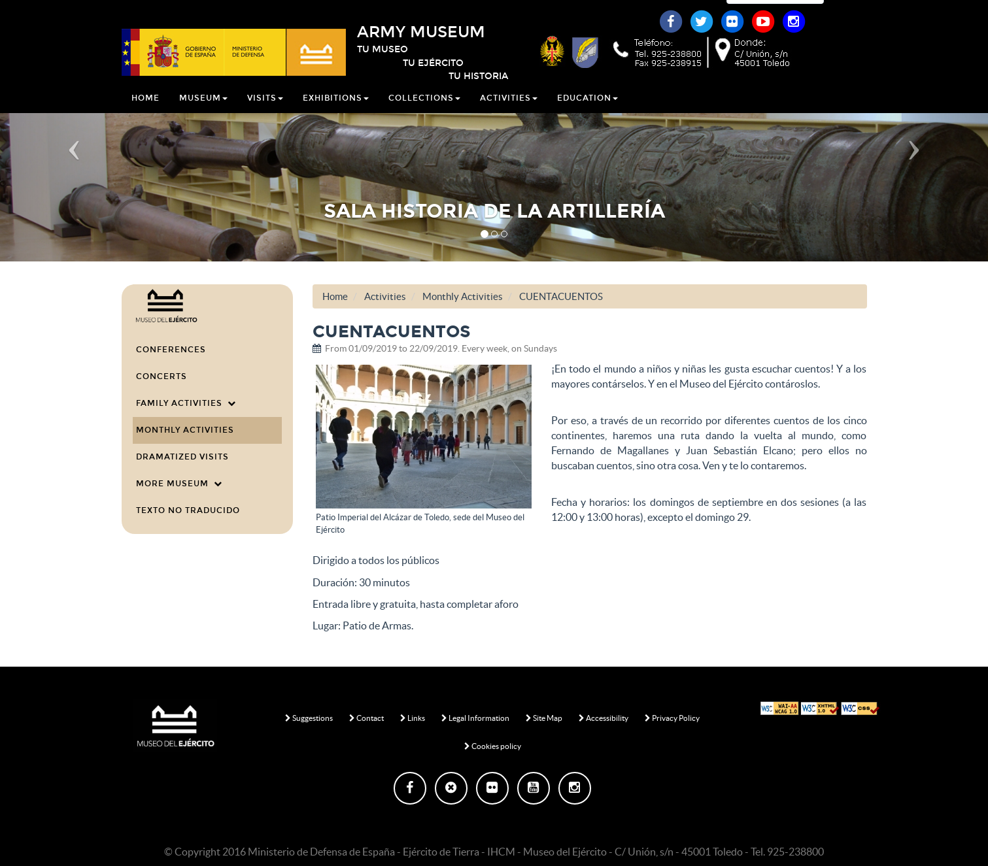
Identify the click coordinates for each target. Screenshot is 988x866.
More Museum (179, 483)
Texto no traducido (188, 510)
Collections (424, 113)
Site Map (544, 718)
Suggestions (309, 718)
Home (145, 113)
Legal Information (475, 718)
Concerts (161, 376)
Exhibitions (336, 113)
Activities (508, 113)
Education (587, 113)
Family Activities (186, 403)
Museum (203, 113)
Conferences (171, 349)
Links (412, 718)
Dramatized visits (182, 456)
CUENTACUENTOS (561, 296)
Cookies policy (492, 746)
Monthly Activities (185, 430)
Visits (265, 113)
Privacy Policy (672, 718)
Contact (366, 718)
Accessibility (603, 718)
